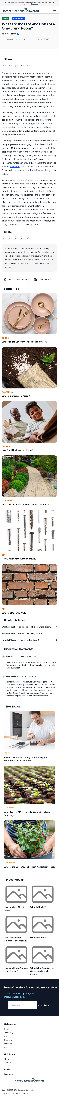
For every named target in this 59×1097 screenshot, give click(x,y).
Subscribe (44, 1005)
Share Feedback (42, 279)
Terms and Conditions (20, 1093)
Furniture (8, 1043)
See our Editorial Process (16, 279)
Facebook (8, 1074)
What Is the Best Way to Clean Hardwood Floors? (42, 971)
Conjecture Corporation (26, 1090)
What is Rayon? (38, 937)
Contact (7, 1062)
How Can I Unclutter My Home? (17, 450)
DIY (3, 555)
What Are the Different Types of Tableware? (24, 341)
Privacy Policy (6, 1093)
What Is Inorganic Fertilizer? (16, 395)
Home (7, 753)
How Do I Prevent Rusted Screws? (19, 558)
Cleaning (6, 446)
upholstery (15, 166)
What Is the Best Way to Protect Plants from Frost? (29, 866)
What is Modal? (38, 907)
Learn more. (34, 4)
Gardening (7, 392)
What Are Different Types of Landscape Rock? (25, 504)
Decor (5, 338)
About (6, 1059)
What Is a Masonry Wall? (14, 612)
